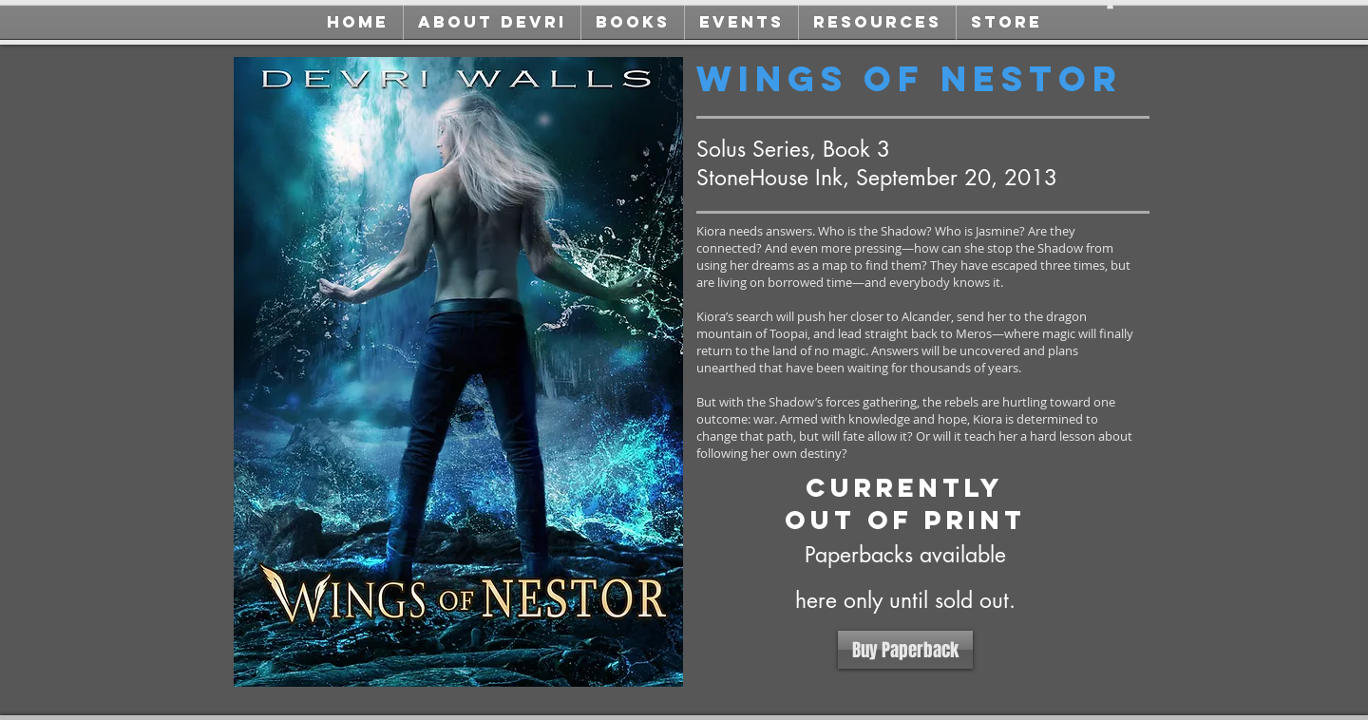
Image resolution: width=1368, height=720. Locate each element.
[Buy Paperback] (905, 650)
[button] (1110, 5)
